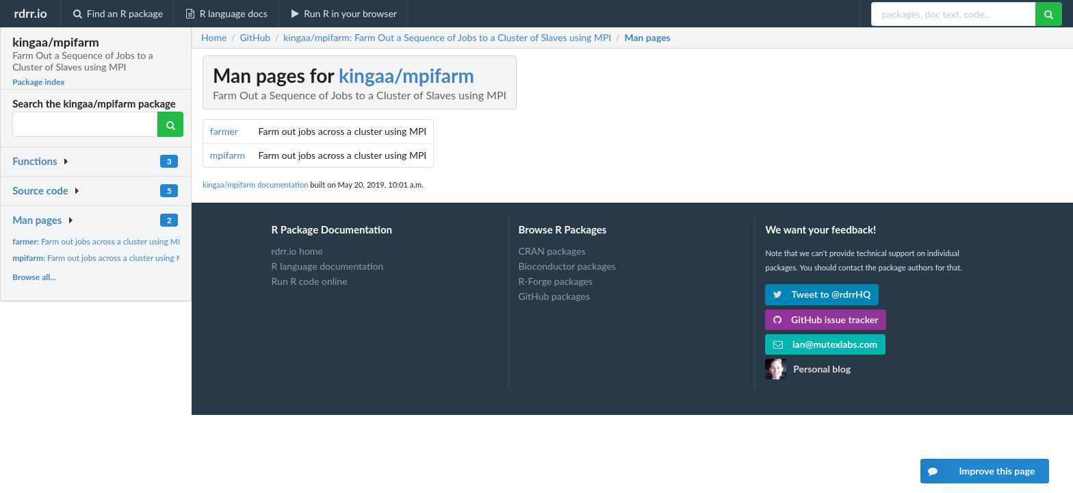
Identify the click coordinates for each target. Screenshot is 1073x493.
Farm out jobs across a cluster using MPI (98, 241)
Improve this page (977, 471)
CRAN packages (552, 251)
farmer (224, 131)
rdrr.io (30, 13)
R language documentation (328, 266)
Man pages (37, 220)
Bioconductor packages (567, 266)
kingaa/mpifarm (406, 75)
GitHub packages (555, 296)
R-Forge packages (556, 281)
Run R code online (310, 281)
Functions (34, 161)
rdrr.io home (297, 251)
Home (214, 37)
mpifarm (227, 155)
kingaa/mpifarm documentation (255, 184)
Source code (40, 190)
